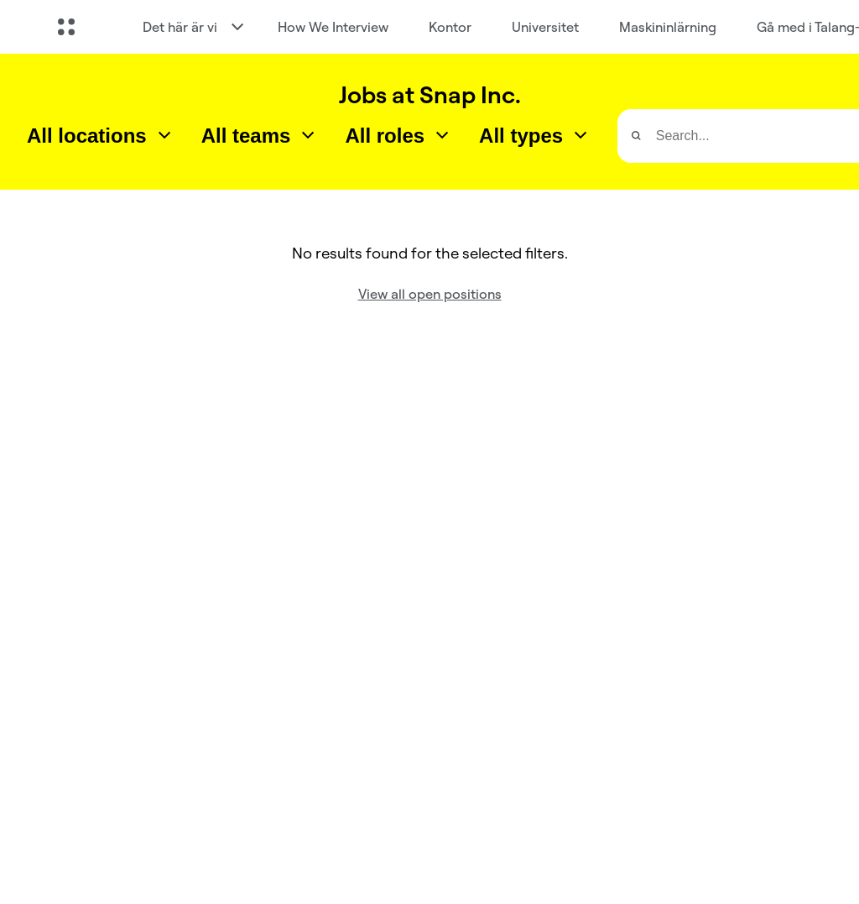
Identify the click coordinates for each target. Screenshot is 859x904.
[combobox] (100, 136)
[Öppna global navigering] (66, 27)
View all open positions (430, 293)
